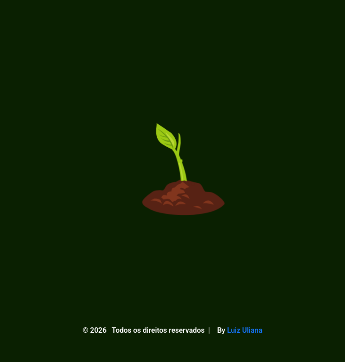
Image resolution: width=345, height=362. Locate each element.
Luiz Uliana (244, 330)
